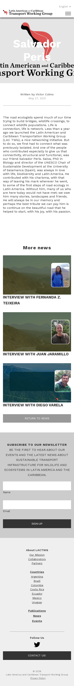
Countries (37, 571)
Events (37, 620)
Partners (37, 563)
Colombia (37, 585)
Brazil (37, 580)
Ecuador (37, 593)
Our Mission (37, 554)
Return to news (37, 418)
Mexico (37, 598)
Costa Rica (37, 589)
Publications (37, 610)
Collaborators (37, 559)
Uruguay (37, 602)
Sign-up (37, 523)
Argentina (37, 576)
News (37, 615)
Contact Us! (37, 655)
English (65, 6)
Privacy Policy (38, 678)
